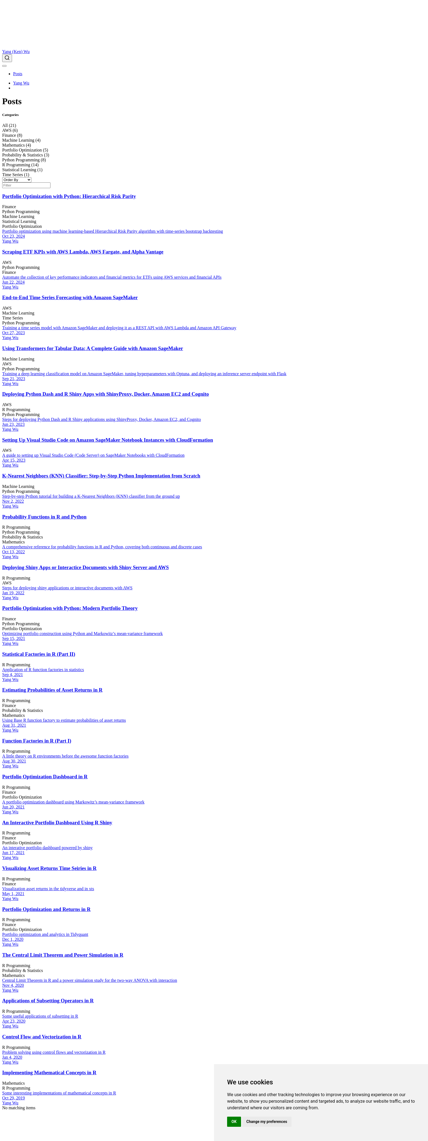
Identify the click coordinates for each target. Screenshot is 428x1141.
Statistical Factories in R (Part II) (38, 654)
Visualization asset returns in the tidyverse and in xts (48, 888)
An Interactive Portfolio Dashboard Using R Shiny (57, 822)
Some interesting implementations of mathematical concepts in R (59, 1093)
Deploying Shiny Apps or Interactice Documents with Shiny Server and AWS (85, 567)
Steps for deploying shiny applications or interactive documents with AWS (67, 588)
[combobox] (214, 58)
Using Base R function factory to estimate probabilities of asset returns (64, 720)
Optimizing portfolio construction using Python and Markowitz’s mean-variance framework (82, 633)
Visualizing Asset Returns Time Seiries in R (49, 868)
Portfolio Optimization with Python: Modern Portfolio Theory (70, 608)
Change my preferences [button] (266, 1121)
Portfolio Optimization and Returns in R (46, 909)
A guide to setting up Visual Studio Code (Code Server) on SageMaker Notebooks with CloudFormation (93, 455)
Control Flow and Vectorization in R (41, 1037)
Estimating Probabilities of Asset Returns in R (52, 690)
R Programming (16, 409)
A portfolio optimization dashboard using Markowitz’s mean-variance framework (73, 802)
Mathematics (13, 542)
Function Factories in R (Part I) (36, 741)
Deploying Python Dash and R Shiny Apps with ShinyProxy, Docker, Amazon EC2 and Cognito (105, 394)
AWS (6, 262)
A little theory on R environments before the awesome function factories (65, 756)
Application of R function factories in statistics (43, 669)
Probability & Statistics (22, 537)
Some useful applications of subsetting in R (40, 1016)
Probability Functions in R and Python (44, 517)
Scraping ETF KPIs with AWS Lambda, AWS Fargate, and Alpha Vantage (83, 252)
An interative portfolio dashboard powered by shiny (47, 847)
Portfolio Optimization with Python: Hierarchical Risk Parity (69, 196)
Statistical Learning (19, 221)
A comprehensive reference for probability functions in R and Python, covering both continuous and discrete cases (102, 547)
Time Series (12, 318)
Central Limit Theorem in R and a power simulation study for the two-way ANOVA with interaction (89, 980)
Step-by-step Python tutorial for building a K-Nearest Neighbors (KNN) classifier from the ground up (91, 496)
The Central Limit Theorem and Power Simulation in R (62, 955)
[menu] (4, 66)
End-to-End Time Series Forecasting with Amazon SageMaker (70, 297)
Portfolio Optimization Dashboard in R (45, 776)
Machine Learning (18, 216)
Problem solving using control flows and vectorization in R (54, 1052)
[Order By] (16, 179)
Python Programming (21, 211)
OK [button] (234, 1121)
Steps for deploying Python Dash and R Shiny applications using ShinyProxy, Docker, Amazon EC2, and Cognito (101, 419)
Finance (9, 206)
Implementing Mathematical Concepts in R (49, 1072)
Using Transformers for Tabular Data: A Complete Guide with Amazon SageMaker (92, 348)
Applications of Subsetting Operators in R (48, 1000)
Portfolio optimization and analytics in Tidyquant (45, 934)
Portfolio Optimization (22, 226)
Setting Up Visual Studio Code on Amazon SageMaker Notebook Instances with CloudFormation (107, 440)
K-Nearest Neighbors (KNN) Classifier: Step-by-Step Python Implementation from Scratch (101, 476)
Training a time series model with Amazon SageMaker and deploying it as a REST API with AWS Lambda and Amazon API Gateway (119, 327)
